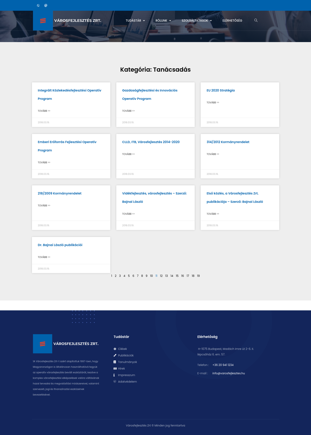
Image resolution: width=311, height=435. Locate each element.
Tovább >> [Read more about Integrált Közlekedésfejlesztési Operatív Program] (44, 111)
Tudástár (135, 20)
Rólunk (163, 20)
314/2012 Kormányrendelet (228, 142)
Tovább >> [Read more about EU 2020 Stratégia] (213, 102)
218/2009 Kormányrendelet (60, 193)
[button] (135, 21)
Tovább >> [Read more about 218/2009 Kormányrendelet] (44, 205)
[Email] (46, 5)
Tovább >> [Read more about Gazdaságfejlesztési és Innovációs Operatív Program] (128, 111)
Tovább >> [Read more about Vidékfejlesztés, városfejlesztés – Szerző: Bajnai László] (128, 214)
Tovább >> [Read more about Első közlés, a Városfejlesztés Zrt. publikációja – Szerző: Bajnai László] (213, 214)
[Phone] (38, 5)
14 (171, 276)
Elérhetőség (232, 20)
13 (166, 276)
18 (193, 276)
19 (198, 276)
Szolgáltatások (197, 20)
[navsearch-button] (256, 21)
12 (161, 276)
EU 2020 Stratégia (221, 90)
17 (188, 276)
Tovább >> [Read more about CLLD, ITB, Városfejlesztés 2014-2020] (128, 154)
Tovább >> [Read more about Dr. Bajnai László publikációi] (44, 257)
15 (177, 276)
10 (151, 276)
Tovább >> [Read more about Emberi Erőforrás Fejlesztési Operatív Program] (44, 162)
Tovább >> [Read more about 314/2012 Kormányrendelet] (213, 154)
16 (182, 276)
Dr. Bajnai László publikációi (60, 245)
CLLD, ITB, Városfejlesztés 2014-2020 (151, 142)
